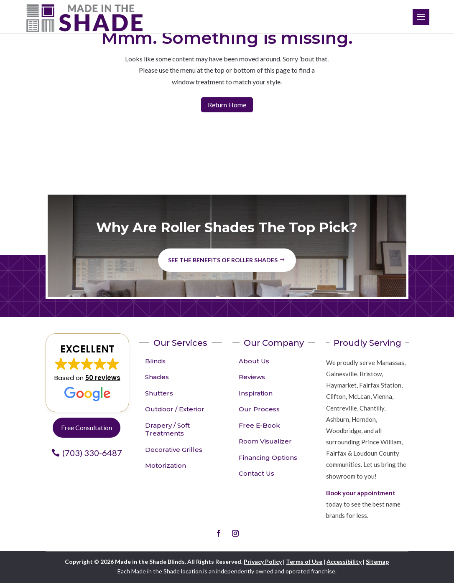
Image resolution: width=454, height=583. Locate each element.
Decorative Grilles (173, 450)
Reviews (252, 377)
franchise (323, 571)
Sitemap (377, 561)
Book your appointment (360, 493)
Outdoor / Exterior (174, 409)
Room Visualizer (265, 441)
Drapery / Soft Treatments (167, 429)
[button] (87, 373)
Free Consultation (86, 427)
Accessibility (344, 561)
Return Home (227, 105)
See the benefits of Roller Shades (223, 260)
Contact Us (256, 473)
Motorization (165, 465)
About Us (254, 361)
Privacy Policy (263, 561)
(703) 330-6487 (92, 453)
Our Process (259, 409)
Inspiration (256, 393)
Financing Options (268, 457)
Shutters (159, 393)
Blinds (155, 361)
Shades (157, 377)
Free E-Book (259, 425)
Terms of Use (304, 561)
